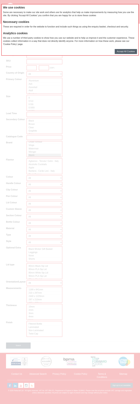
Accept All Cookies (126, 51)
